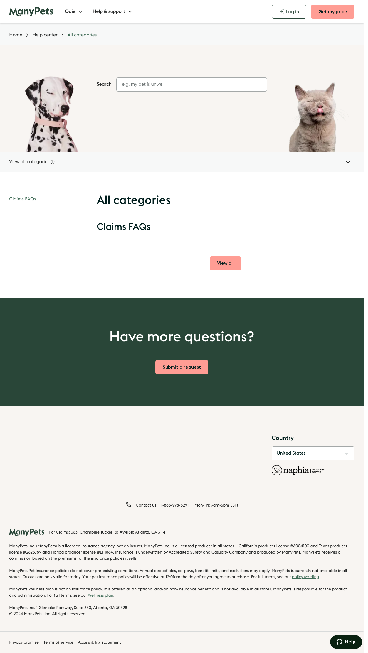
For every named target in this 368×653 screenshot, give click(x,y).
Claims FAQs (22, 199)
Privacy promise (24, 642)
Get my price (332, 11)
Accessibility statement (99, 642)
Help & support (113, 11)
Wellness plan (100, 595)
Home (15, 35)
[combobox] (191, 84)
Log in (289, 11)
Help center (45, 35)
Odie (74, 11)
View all (229, 265)
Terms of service (58, 642)
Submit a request (182, 367)
